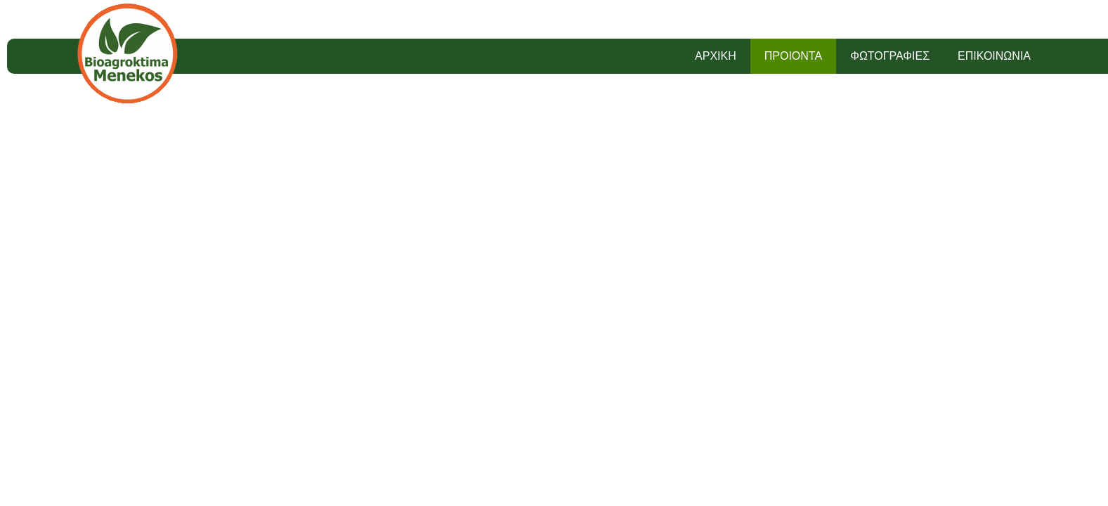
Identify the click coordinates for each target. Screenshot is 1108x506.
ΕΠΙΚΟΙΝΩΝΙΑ (994, 56)
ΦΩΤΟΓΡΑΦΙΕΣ (890, 56)
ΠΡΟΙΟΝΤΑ (793, 56)
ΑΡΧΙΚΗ (715, 56)
